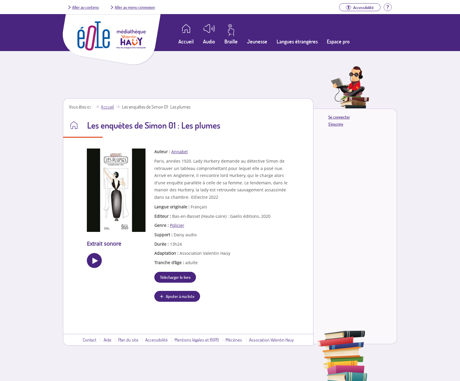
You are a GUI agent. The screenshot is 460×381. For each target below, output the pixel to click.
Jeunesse (257, 41)
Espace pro (338, 41)
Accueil (107, 107)
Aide (107, 340)
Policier (177, 225)
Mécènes (234, 340)
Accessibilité (156, 340)
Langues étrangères (297, 41)
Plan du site (128, 340)
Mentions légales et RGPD (197, 340)
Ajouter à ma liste (180, 296)
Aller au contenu (85, 7)
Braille (231, 41)
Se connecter (339, 116)
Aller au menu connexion (135, 7)
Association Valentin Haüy (271, 340)
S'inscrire (335, 124)
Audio (209, 41)
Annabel (179, 151)
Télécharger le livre (175, 277)
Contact (90, 340)
